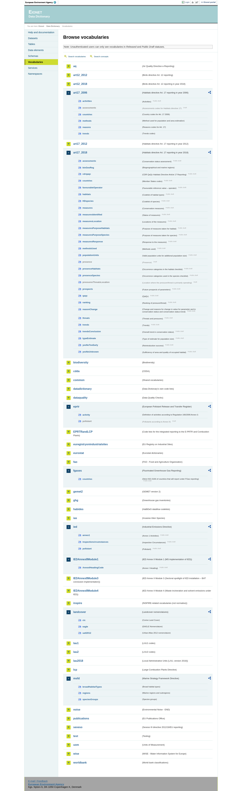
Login (187, 2)
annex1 (86, 535)
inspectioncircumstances (95, 542)
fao (75, 461)
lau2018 (78, 660)
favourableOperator (93, 187)
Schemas (33, 56)
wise (76, 753)
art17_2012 (80, 143)
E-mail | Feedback (38, 781)
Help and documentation (41, 32)
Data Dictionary (53, 26)
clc (84, 620)
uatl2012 (87, 633)
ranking (86, 302)
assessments (89, 161)
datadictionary (82, 388)
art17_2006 (80, 92)
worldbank (80, 762)
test (75, 736)
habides (78, 509)
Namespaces (35, 73)
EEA (41, 2)
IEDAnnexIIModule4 (85, 590)
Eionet (41, 26)
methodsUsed (90, 248)
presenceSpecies (91, 275)
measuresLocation (92, 221)
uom (76, 744)
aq (74, 66)
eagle (85, 626)
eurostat (78, 453)
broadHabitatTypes (92, 687)
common (79, 380)
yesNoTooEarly (90, 345)
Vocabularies (35, 62)
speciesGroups (90, 699)
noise (76, 709)
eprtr (76, 406)
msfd (76, 678)
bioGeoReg (88, 167)
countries (87, 114)
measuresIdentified (92, 214)
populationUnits (91, 255)
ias (75, 518)
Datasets (33, 38)
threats (86, 318)
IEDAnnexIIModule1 (85, 559)
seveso (77, 727)
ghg (75, 500)
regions (86, 693)
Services (32, 68)
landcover (79, 612)
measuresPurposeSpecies (96, 235)
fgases (77, 470)
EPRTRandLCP (83, 431)
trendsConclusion (92, 331)
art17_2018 (80, 152)
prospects (88, 289)
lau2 (76, 651)
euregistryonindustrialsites (90, 444)
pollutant (87, 548)
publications (81, 718)
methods (87, 121)
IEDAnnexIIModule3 (85, 578)
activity (86, 415)
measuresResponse (93, 241)
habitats (87, 194)
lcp (75, 669)
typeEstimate (89, 338)
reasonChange (90, 309)
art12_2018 (80, 84)
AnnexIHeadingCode (93, 567)
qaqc (85, 295)
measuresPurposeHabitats (96, 228)
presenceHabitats (91, 268)
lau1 (76, 643)
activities (87, 101)
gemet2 (78, 491)
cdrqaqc (87, 174)
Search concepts (101, 57)
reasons (87, 127)
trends (86, 133)
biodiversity (80, 362)
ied (75, 526)
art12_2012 (80, 75)
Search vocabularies (77, 57)
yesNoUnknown (91, 351)
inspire (77, 603)
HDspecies (88, 201)
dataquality (80, 397)
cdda (76, 371)
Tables (31, 44)
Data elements (36, 50)
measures (88, 208)
